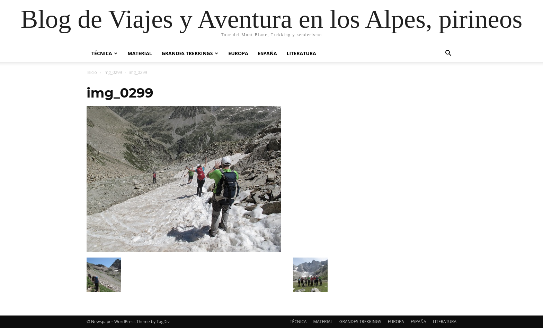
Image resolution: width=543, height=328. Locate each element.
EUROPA (238, 53)
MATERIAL (139, 53)
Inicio (92, 72)
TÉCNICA (104, 53)
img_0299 (113, 72)
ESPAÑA (267, 53)
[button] (448, 54)
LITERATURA (301, 53)
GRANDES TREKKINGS (190, 53)
